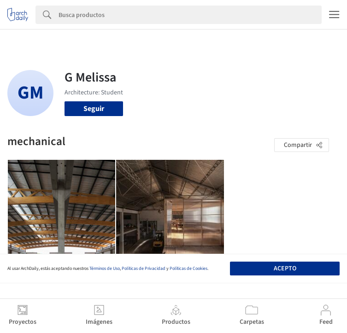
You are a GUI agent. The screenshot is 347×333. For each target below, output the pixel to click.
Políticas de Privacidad (143, 268)
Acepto (285, 268)
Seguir (93, 109)
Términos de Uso (104, 268)
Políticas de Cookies (188, 268)
